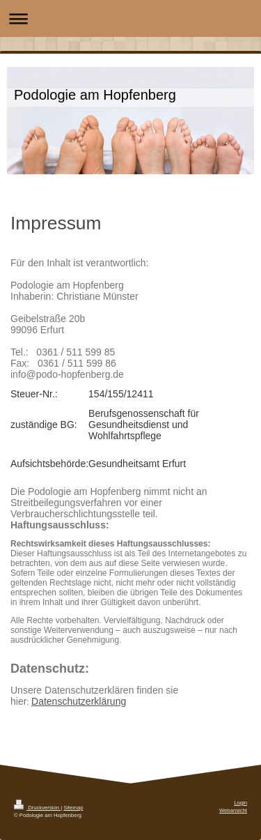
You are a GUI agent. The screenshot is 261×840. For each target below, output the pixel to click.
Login (240, 803)
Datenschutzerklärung (78, 701)
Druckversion (37, 807)
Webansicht (233, 810)
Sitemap (73, 807)
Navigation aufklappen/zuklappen (130, 18)
